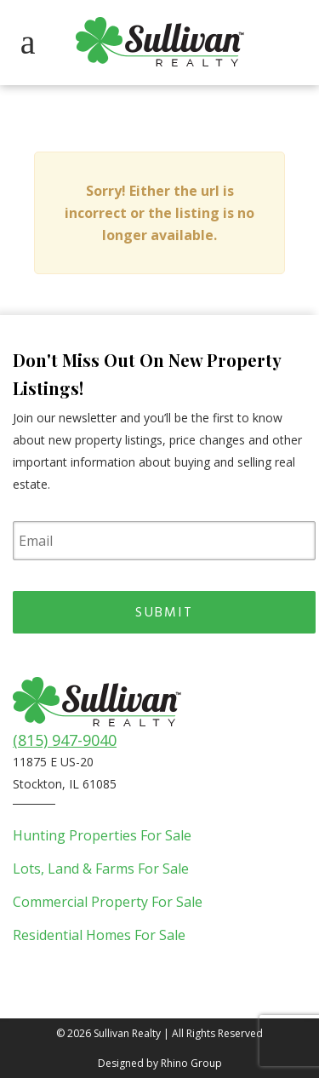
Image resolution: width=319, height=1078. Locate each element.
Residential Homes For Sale (99, 935)
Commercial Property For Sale (107, 901)
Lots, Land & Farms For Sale (101, 868)
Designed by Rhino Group (160, 1063)
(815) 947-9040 (65, 740)
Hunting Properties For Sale (102, 835)
